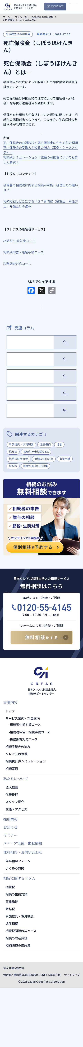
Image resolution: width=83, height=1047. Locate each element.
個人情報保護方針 (13, 1027)
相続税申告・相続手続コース (30, 791)
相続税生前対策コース (25, 783)
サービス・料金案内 (41, 309)
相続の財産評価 (18, 518)
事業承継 (64, 518)
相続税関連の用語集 (18, 34)
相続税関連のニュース (21, 989)
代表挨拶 (12, 853)
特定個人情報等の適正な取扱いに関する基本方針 (31, 1034)
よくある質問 (15, 927)
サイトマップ (72, 1034)
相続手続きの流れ (18, 805)
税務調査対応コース (24, 798)
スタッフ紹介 (15, 861)
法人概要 (12, 846)
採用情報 (10, 878)
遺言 (59, 503)
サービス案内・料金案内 (23, 777)
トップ (10, 770)
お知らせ (10, 886)
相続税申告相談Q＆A (36, 510)
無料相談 (41, 696)
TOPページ (41, 322)
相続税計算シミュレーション (26, 820)
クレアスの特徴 (16, 813)
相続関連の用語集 (18, 1004)
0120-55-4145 (44, 666)
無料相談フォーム (18, 920)
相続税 (10, 946)
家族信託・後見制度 (21, 503)
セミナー (10, 894)
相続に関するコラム (19, 937)
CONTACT (57, 6)
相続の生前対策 (43, 518)
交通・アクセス (16, 868)
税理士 (13, 510)
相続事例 (12, 827)
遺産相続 (45, 503)
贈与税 (13, 525)
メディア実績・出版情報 (22, 902)
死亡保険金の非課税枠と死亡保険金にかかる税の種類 (40, 142)
